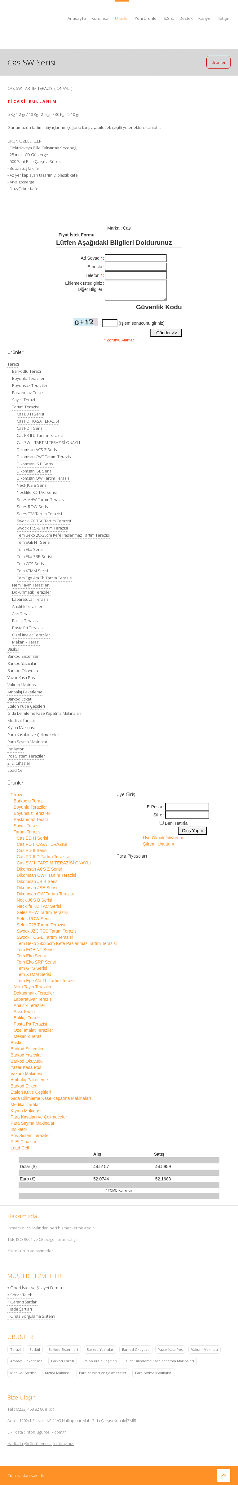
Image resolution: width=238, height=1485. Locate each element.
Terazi (13, 364)
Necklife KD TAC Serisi (37, 492)
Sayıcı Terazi (23, 399)
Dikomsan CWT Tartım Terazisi (44, 456)
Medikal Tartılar (21, 720)
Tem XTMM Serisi (32, 570)
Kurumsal (100, 18)
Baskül (13, 649)
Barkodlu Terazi (26, 371)
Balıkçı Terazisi (25, 620)
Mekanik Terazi (26, 642)
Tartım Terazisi (25, 407)
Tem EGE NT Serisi (33, 542)
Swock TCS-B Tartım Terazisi (42, 528)
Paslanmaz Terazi (28, 392)
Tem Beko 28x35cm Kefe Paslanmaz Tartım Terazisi (63, 535)
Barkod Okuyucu (22, 670)
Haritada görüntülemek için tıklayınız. (40, 1443)
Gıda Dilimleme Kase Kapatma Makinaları (44, 713)
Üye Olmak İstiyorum (163, 837)
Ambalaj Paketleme (24, 692)
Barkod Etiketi (19, 699)
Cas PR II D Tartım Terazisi (40, 435)
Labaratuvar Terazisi (30, 599)
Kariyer (205, 18)
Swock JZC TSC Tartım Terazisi (44, 521)
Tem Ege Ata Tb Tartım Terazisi (44, 578)
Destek (186, 18)
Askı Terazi (22, 613)
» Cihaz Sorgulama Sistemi (31, 1316)
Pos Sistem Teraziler (26, 756)
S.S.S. (169, 18)
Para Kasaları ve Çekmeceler (33, 734)
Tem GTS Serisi (31, 563)
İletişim (224, 18)
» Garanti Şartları (22, 1302)
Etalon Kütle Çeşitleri (26, 706)
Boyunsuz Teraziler (30, 385)
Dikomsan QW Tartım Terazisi (43, 478)
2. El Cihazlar (18, 763)
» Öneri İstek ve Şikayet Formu (34, 1287)
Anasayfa (77, 18)
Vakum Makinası (22, 685)
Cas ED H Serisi (30, 414)
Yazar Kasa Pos (21, 677)
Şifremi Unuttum (158, 843)
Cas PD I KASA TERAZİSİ (38, 421)
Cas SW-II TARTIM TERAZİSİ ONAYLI (48, 442)
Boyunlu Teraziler (28, 378)
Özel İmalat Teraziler (31, 635)
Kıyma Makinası (21, 727)
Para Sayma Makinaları (27, 742)
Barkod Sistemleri (23, 656)
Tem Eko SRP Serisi (34, 556)
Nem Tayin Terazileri (31, 585)
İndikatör (15, 749)
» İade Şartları (19, 1309)
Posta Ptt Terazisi (27, 627)
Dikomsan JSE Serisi (34, 471)
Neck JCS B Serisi (32, 485)
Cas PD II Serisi (30, 428)
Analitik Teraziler (27, 606)
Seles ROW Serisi (33, 506)
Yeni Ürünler (146, 18)
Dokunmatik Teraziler (31, 592)
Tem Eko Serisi (30, 549)
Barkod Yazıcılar (22, 663)
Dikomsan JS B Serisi (35, 464)
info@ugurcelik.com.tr (46, 1432)
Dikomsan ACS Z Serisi (37, 449)
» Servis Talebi (20, 1295)
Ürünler (122, 18)
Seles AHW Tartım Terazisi (40, 499)
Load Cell (15, 770)
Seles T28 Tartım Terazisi (39, 513)
